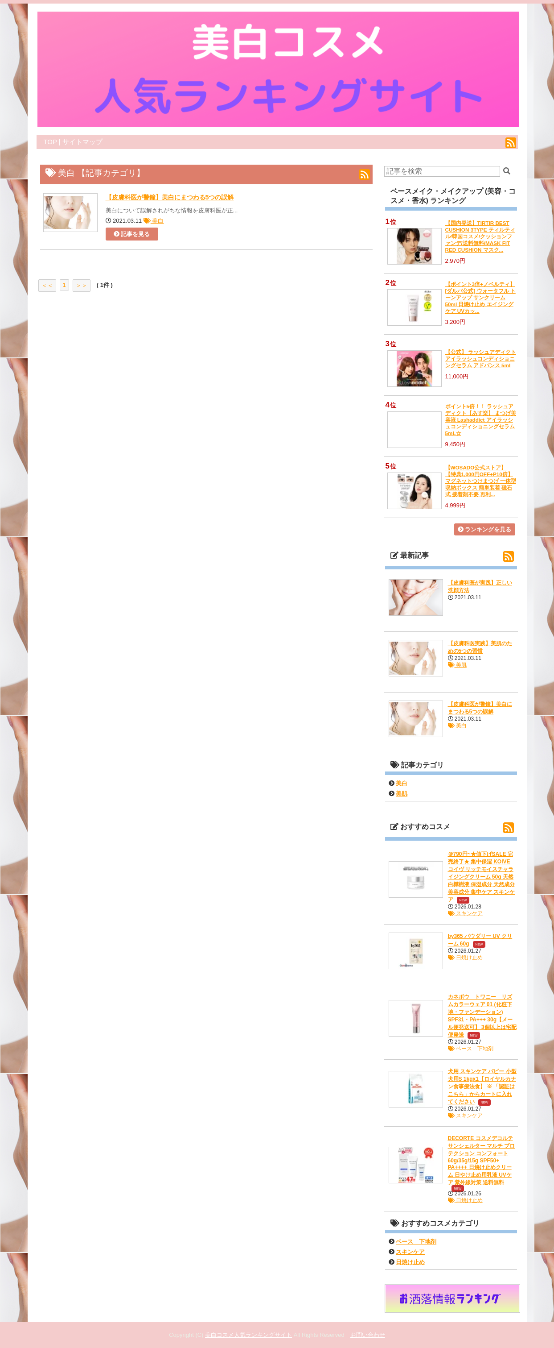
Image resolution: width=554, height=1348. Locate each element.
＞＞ (81, 285)
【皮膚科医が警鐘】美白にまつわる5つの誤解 (170, 197)
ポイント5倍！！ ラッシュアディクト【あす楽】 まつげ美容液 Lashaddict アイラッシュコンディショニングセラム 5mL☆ (480, 419)
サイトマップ (82, 141)
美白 (154, 220)
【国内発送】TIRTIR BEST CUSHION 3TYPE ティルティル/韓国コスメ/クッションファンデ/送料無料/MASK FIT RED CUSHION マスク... (480, 236)
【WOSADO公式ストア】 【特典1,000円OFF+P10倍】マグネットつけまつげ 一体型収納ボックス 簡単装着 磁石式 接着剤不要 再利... (480, 481)
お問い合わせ (367, 1334)
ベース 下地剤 (470, 1048)
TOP (50, 141)
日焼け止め (465, 957)
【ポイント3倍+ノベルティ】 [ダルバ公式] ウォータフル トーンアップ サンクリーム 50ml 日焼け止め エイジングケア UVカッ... (480, 297)
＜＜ (47, 285)
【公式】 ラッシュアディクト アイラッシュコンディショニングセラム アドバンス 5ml (480, 358)
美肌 (457, 665)
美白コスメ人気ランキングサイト (248, 1334)
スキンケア (465, 913)
